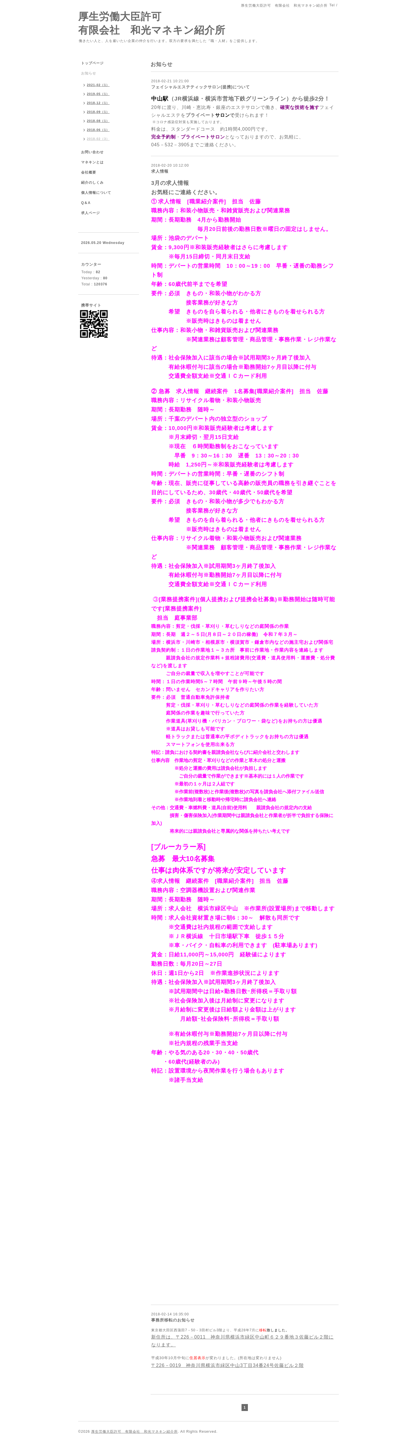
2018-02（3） (98, 139)
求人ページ (90, 213)
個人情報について (96, 193)
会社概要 (88, 172)
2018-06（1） (98, 130)
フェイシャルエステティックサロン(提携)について (200, 87)
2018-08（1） (98, 121)
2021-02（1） (98, 85)
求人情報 (160, 171)
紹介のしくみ (92, 183)
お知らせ (88, 73)
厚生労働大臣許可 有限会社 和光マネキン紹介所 (134, 1432)
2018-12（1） (98, 103)
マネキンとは (92, 162)
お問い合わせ (92, 152)
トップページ (92, 63)
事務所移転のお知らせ (173, 1320)
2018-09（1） (98, 112)
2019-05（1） (98, 94)
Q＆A (86, 203)
